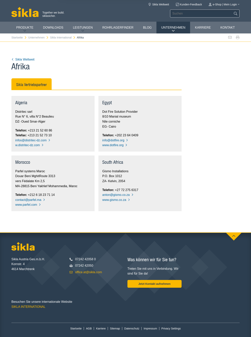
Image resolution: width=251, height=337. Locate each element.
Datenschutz (131, 328)
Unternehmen (173, 29)
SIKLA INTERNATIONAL (28, 306)
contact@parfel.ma (30, 199)
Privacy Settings (171, 328)
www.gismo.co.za (116, 199)
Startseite (19, 37)
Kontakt (227, 27)
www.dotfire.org (114, 145)
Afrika (80, 37)
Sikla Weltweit (22, 59)
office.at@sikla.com (88, 272)
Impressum (150, 328)
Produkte (24, 29)
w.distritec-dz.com (29, 145)
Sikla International (63, 37)
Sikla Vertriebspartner (31, 84)
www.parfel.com (28, 204)
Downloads (53, 27)
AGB (89, 328)
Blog (147, 27)
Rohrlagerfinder (117, 27)
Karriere (203, 27)
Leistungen (83, 29)
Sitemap (115, 328)
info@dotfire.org (115, 140)
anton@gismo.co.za (118, 194)
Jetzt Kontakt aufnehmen (154, 283)
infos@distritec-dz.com (32, 140)
